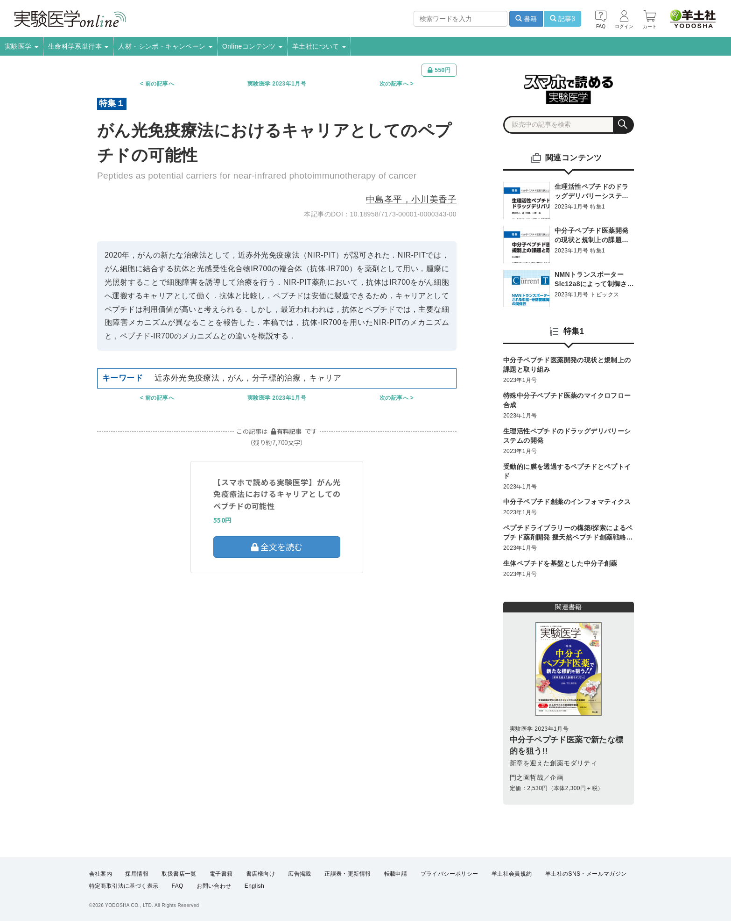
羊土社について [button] (319, 46)
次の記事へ (394, 83)
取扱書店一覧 (179, 874)
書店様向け (260, 874)
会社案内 (100, 874)
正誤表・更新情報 (347, 874)
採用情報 (136, 874)
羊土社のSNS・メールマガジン (586, 874)
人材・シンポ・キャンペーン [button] (165, 46)
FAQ (177, 886)
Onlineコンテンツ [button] (252, 46)
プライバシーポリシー (449, 874)
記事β (562, 18)
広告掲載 (299, 874)
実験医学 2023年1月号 (276, 83)
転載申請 (396, 874)
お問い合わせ (214, 886)
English (254, 886)
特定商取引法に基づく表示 (124, 886)
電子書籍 (221, 874)
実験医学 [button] (21, 46)
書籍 (526, 18)
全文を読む (276, 546)
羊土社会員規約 (512, 874)
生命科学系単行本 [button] (78, 46)
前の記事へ (159, 83)
